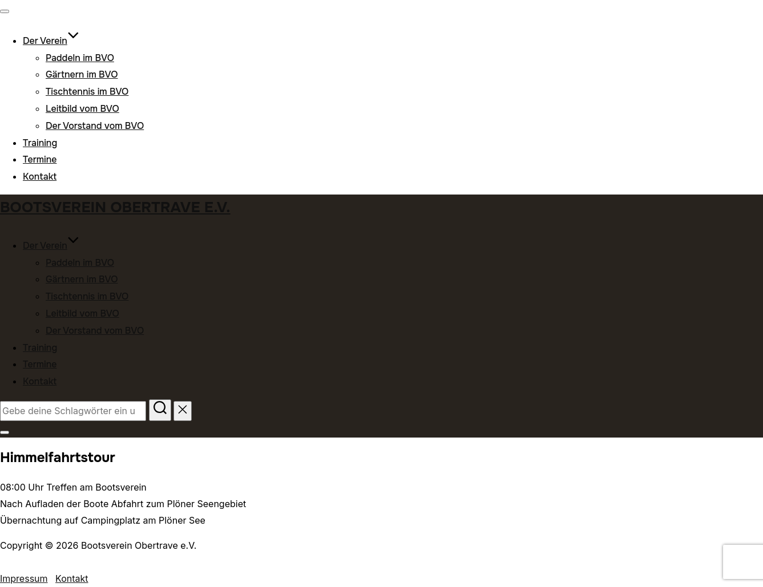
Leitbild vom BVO (82, 109)
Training (40, 143)
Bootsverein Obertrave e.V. (115, 207)
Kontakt (39, 177)
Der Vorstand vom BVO (95, 126)
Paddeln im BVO (80, 58)
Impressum (24, 578)
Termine (39, 159)
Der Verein (51, 41)
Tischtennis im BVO (87, 92)
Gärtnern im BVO (82, 74)
